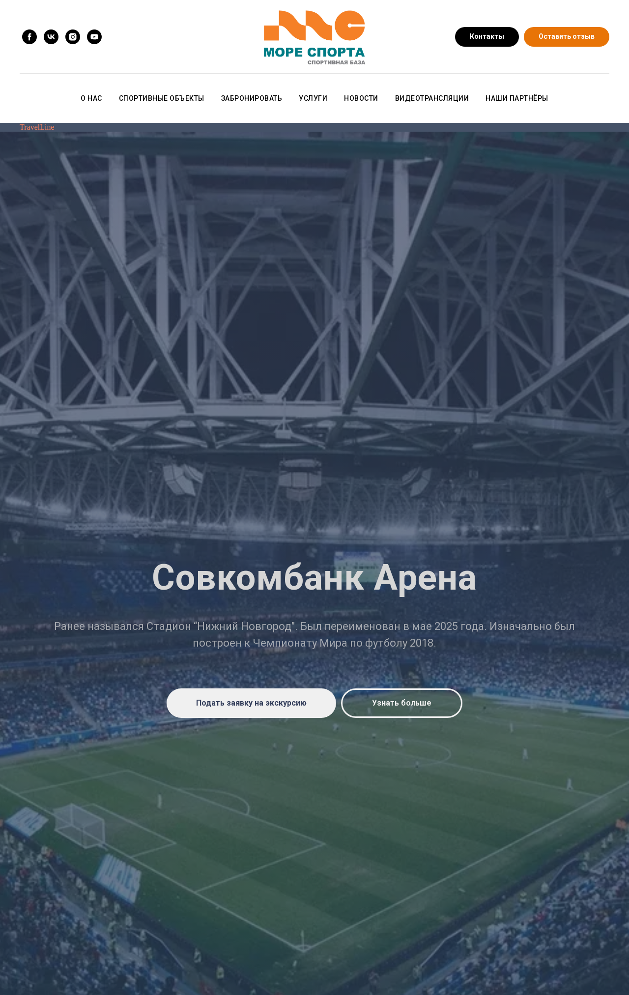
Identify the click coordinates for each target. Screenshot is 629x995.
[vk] (51, 36)
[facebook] (29, 36)
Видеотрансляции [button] (432, 98)
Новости (361, 98)
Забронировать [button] (252, 98)
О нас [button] (91, 98)
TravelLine (37, 127)
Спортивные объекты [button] (161, 98)
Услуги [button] (313, 98)
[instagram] (72, 36)
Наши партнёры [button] (517, 98)
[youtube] (94, 36)
